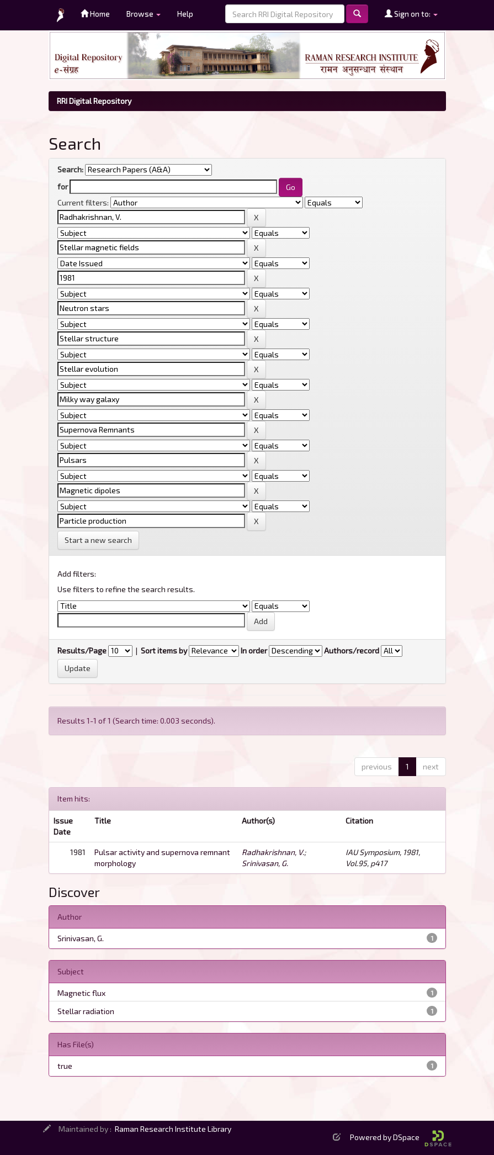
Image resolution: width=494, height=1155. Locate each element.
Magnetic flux (81, 993)
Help (185, 13)
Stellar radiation (85, 1011)
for (62, 186)
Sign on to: (411, 13)
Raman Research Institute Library (173, 1128)
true (64, 1065)
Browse (143, 13)
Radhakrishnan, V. (273, 852)
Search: (70, 169)
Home (95, 13)
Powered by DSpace (400, 1137)
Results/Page (82, 650)
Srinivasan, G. (265, 863)
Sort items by (164, 650)
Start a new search (98, 540)
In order (254, 650)
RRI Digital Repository (94, 101)
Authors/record (351, 650)
